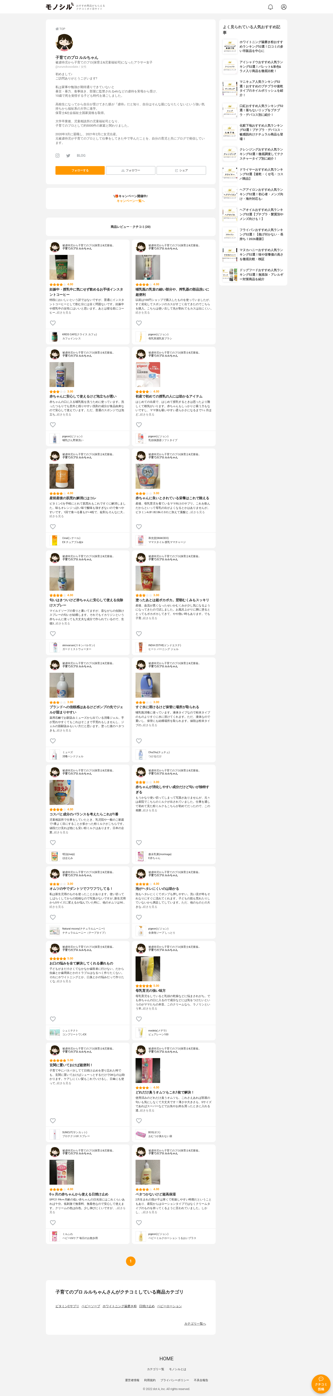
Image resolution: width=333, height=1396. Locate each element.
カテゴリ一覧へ (195, 1323)
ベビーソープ (91, 1306)
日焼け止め (147, 1306)
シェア (181, 170)
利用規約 (150, 1380)
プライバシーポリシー (174, 1380)
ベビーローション (169, 1306)
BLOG (81, 156)
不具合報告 (201, 1380)
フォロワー (130, 170)
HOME (166, 1359)
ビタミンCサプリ (67, 1306)
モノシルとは (177, 1369)
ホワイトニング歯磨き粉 (120, 1306)
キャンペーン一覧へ (131, 201)
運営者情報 (132, 1380)
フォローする (80, 170)
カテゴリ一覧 (155, 1369)
